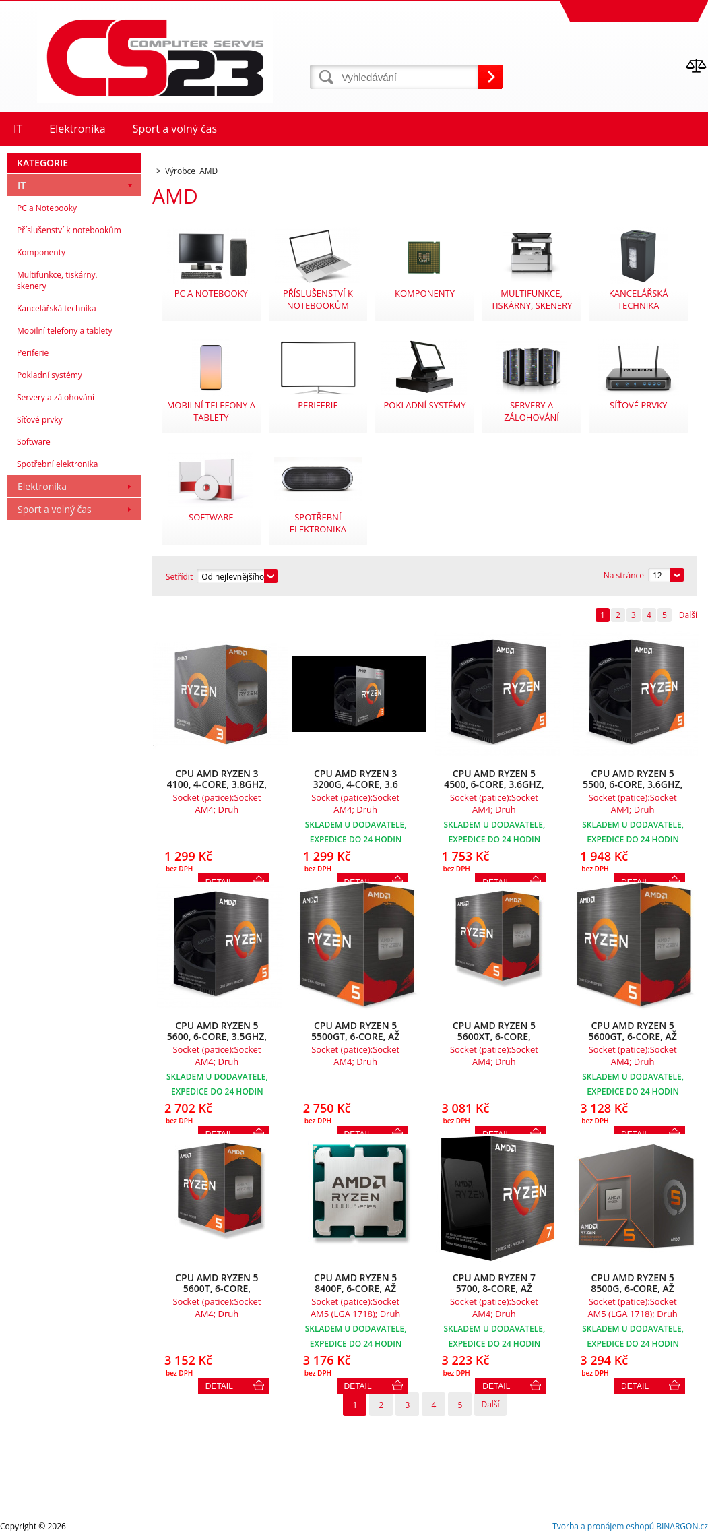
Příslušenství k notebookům (69, 230)
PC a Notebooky (47, 208)
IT (22, 185)
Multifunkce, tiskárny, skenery (57, 280)
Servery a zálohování (55, 397)
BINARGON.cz (682, 1526)
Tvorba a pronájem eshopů (603, 1526)
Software (34, 442)
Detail (219, 1386)
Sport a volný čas (55, 509)
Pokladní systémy (49, 375)
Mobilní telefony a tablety (64, 330)
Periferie (33, 353)
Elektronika (42, 486)
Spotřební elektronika (57, 464)
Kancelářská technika (56, 308)
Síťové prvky (40, 419)
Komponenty (41, 252)
